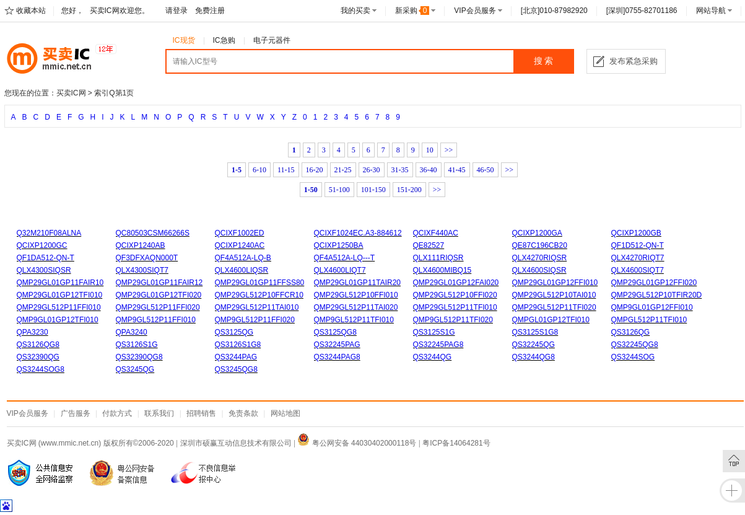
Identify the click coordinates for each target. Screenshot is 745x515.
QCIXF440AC (435, 233)
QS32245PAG (337, 344)
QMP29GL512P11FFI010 (59, 307)
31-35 (400, 169)
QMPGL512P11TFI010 (649, 319)
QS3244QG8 (533, 357)
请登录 (176, 10)
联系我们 (159, 413)
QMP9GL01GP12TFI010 (57, 319)
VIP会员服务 (474, 10)
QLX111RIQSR (438, 257)
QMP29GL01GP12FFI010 (555, 282)
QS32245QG (533, 344)
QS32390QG (38, 357)
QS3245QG (135, 369)
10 (429, 150)
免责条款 (243, 413)
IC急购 (224, 40)
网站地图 (285, 413)
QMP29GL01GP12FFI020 (654, 282)
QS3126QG (630, 332)
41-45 (457, 169)
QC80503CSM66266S (153, 233)
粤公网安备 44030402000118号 (356, 443)
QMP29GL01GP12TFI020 (159, 295)
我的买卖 (355, 10)
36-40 (428, 169)
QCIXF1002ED (239, 233)
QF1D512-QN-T (637, 245)
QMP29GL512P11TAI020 (356, 307)
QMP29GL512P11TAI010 (257, 307)
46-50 (485, 169)
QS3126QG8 (38, 344)
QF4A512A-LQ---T (344, 257)
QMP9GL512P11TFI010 (354, 319)
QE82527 (429, 245)
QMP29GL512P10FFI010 (356, 295)
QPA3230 (32, 332)
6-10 (259, 169)
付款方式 (117, 413)
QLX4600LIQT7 (340, 270)
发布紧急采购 (633, 61)
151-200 (409, 189)
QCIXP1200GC (42, 245)
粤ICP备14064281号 (456, 443)
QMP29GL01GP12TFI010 (60, 295)
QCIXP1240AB (140, 245)
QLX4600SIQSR (539, 270)
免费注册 (210, 10)
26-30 (371, 169)
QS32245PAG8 (438, 344)
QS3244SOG (633, 357)
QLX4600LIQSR (242, 270)
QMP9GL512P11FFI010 (156, 319)
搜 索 (544, 61)
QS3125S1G (434, 332)
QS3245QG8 (236, 369)
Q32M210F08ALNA (49, 233)
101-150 (373, 189)
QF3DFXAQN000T (147, 257)
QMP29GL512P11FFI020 (158, 307)
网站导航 (711, 10)
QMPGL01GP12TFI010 (551, 319)
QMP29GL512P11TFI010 (455, 307)
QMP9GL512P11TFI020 (453, 319)
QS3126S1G (137, 344)
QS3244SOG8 (40, 369)
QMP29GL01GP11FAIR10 (60, 282)
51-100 (339, 189)
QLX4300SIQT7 (142, 270)
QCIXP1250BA (339, 245)
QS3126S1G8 (238, 344)
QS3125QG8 (335, 332)
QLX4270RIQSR (539, 257)
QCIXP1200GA (537, 233)
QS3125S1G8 (535, 332)
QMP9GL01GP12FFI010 (652, 307)
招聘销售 (201, 413)
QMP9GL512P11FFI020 (255, 319)
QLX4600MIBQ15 (442, 270)
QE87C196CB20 (539, 245)
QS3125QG (234, 332)
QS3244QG (432, 357)
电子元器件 (271, 40)
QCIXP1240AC (240, 245)
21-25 (343, 169)
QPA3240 (131, 332)
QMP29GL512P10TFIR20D (656, 295)
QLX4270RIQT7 (637, 257)
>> (449, 150)
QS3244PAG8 (337, 357)
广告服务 (75, 413)
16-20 (314, 169)
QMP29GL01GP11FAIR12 (159, 282)
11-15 (286, 169)
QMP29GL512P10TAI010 (554, 295)
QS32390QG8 (139, 357)
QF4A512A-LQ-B (243, 257)
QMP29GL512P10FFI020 (455, 295)
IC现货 (184, 40)
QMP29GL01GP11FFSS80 (260, 282)
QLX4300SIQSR (44, 270)
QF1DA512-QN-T (45, 257)
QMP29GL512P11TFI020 (554, 307)
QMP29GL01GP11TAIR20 (357, 282)
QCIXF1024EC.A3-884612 (358, 233)
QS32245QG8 (634, 344)
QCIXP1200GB (636, 233)
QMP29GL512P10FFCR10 (259, 295)
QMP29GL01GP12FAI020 (456, 282)
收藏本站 (31, 10)
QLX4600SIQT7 (637, 270)
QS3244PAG (236, 357)
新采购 (412, 10)
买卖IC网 (71, 93)
